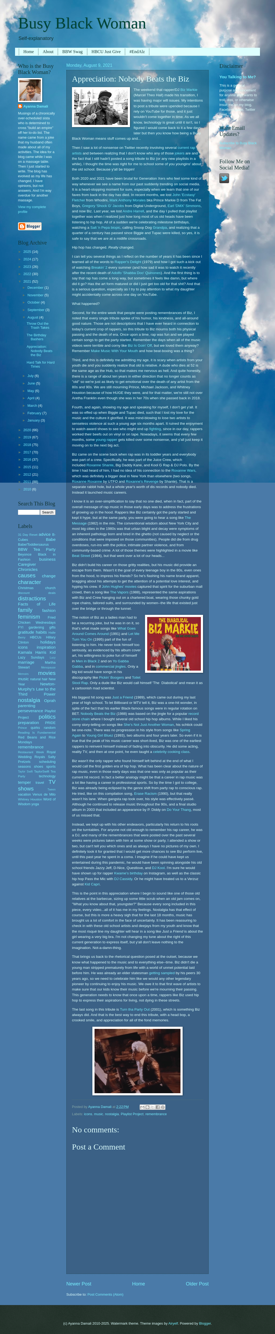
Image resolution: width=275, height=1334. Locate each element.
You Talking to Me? (237, 77)
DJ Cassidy (123, 879)
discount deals (37, 592)
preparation (28, 722)
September (36, 310)
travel (39, 783)
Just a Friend (122, 697)
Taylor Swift (25, 771)
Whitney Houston (30, 799)
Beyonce (24, 554)
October (34, 302)
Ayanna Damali (35, 106)
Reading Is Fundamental (37, 732)
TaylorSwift (41, 771)
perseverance (30, 710)
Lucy (53, 657)
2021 (27, 281)
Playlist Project (132, 1114)
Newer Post (78, 1284)
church (50, 588)
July (30, 376)
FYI (20, 627)
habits (41, 632)
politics (47, 717)
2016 (27, 459)
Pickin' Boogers (111, 677)
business (47, 559)
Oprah (50, 700)
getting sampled (162, 973)
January (34, 420)
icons (88, 1114)
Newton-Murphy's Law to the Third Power (37, 689)
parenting (26, 705)
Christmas (26, 588)
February (34, 413)
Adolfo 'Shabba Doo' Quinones (136, 273)
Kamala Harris (32, 652)
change (49, 576)
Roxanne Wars (183, 470)
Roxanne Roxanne (87, 481)
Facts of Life (37, 604)
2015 (27, 467)
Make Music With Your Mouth (114, 351)
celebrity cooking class (171, 752)
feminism (29, 617)
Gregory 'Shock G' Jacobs (103, 206)
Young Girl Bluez (99, 735)
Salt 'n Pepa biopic (105, 228)
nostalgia (112, 1114)
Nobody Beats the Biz (98, 714)
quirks (35, 728)
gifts (52, 627)
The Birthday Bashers (36, 337)
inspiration (46, 647)
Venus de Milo (44, 794)
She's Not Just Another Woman (149, 725)
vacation (24, 794)
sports (51, 766)
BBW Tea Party (37, 549)
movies (47, 673)
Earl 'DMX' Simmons (184, 206)
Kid (53, 652)
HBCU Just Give (106, 51)
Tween (52, 789)
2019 (27, 437)
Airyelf (173, 1323)
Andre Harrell (133, 211)
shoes (38, 766)
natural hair (39, 679)
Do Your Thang (179, 810)
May (31, 391)
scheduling (47, 762)
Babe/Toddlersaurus (33, 544)
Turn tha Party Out (135, 1009)
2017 (27, 452)
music (98, 1114)
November (35, 295)
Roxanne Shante (100, 465)
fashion (49, 610)
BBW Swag (72, 51)
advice (45, 534)
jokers (179, 153)
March (32, 406)
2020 (27, 430)
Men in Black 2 (88, 661)
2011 (27, 482)
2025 (27, 252)
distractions (32, 598)
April (31, 398)
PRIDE (50, 723)
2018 (27, 445)
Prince (22, 727)
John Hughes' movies (119, 587)
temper (24, 782)
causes (26, 575)
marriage (26, 662)
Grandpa (160, 228)
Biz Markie (188, 90)
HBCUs (35, 637)
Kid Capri (92, 884)
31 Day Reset (28, 534)
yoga (35, 804)
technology (47, 776)
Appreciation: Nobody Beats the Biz (39, 351)
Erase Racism (145, 794)
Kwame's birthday (128, 873)
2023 (27, 267)
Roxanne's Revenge (142, 481)
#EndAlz (137, 51)
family (25, 610)
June (31, 383)
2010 (27, 489)
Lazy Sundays (31, 657)
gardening (36, 627)
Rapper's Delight (128, 262)
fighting (155, 429)
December (35, 288)
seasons (24, 766)
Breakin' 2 (99, 267)
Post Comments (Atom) (106, 1294)
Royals (39, 757)
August (33, 317)
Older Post (197, 1284)
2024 (27, 259)
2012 (27, 474)
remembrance (156, 1114)
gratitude (26, 632)
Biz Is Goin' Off (140, 345)
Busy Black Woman (82, 23)
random (50, 728)
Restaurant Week (31, 752)
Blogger (205, 1323)
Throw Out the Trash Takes (38, 326)
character (29, 582)
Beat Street (81, 556)
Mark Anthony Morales (128, 200)
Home (28, 51)
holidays (48, 642)
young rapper (106, 440)
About (48, 51)
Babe (51, 539)
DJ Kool (158, 868)
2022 (27, 274)
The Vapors (119, 592)
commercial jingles (111, 666)
